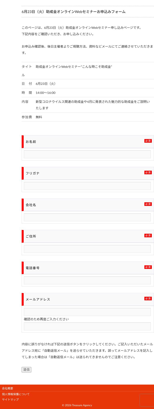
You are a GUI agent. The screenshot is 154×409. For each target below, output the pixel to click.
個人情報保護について (16, 394)
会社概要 (7, 388)
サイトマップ (10, 399)
